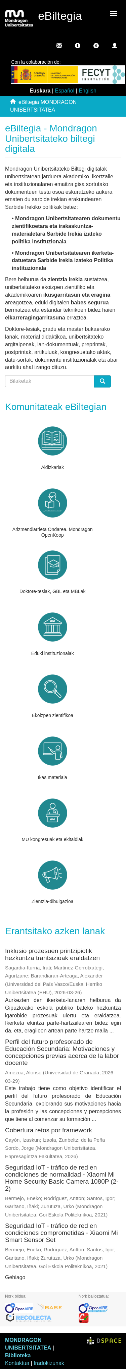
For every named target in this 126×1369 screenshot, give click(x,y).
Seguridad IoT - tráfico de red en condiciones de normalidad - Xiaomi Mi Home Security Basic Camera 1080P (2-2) (62, 1178)
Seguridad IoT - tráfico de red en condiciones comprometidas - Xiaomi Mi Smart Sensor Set (61, 1232)
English (87, 91)
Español (64, 91)
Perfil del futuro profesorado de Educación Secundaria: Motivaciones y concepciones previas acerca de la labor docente (62, 1052)
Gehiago (15, 1277)
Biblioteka (18, 1355)
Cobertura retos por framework (48, 1130)
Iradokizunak (49, 1363)
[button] (77, 46)
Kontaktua (17, 1363)
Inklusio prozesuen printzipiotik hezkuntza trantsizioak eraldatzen (52, 954)
